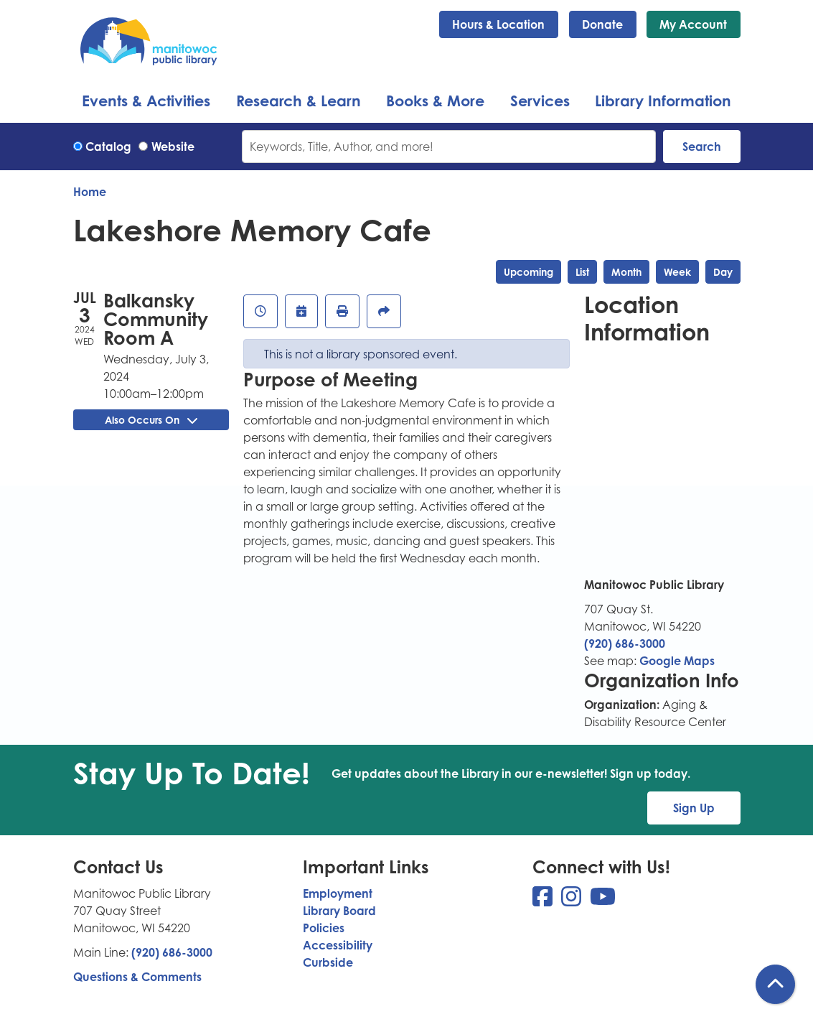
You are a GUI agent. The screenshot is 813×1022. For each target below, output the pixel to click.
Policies (323, 928)
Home (89, 192)
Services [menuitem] (540, 100)
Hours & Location (498, 24)
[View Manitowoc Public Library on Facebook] (543, 900)
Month (626, 272)
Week (677, 272)
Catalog (108, 146)
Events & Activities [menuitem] (146, 100)
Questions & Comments (137, 977)
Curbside (328, 962)
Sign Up (694, 808)
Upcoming (528, 272)
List (582, 272)
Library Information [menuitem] (663, 100)
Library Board (339, 910)
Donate (602, 24)
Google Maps (677, 661)
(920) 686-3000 (624, 643)
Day (723, 272)
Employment (337, 893)
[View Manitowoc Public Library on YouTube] (603, 900)
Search (701, 146)
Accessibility (337, 945)
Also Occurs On (151, 420)
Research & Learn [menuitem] (298, 100)
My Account (693, 24)
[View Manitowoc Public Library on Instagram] (572, 900)
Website (172, 146)
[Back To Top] (775, 984)
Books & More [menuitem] (435, 100)
